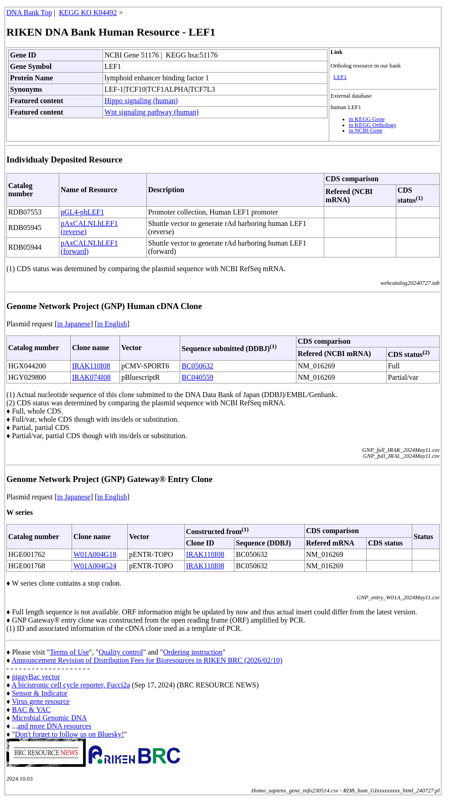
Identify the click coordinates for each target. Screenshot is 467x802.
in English (112, 324)
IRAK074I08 (91, 377)
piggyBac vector (36, 677)
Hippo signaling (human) (141, 101)
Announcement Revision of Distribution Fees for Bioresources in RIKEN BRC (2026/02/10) (146, 660)
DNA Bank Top (29, 12)
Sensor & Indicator (39, 693)
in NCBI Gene (366, 130)
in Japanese (73, 324)
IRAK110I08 (91, 366)
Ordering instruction (193, 652)
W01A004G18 (94, 554)
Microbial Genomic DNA (49, 718)
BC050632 (197, 366)
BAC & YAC (31, 709)
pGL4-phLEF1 (82, 212)
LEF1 (340, 77)
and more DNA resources (54, 726)
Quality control (121, 652)
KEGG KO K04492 (88, 12)
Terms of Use (69, 652)
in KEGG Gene (367, 119)
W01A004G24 (94, 566)
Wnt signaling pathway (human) (151, 112)
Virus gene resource (41, 701)
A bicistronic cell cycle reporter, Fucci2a (70, 685)
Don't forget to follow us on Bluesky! (69, 734)
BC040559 (197, 377)
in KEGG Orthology (373, 125)
